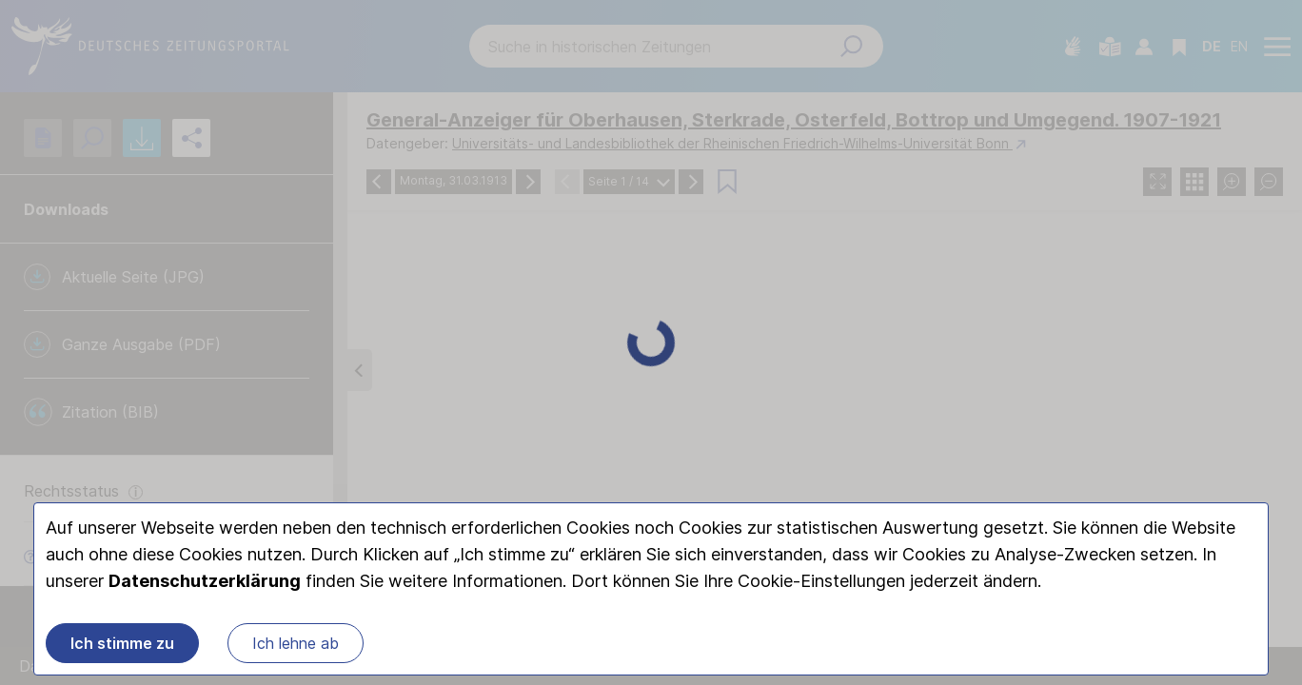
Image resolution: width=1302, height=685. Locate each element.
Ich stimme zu (122, 644)
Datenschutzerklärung (204, 582)
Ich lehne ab (295, 644)
